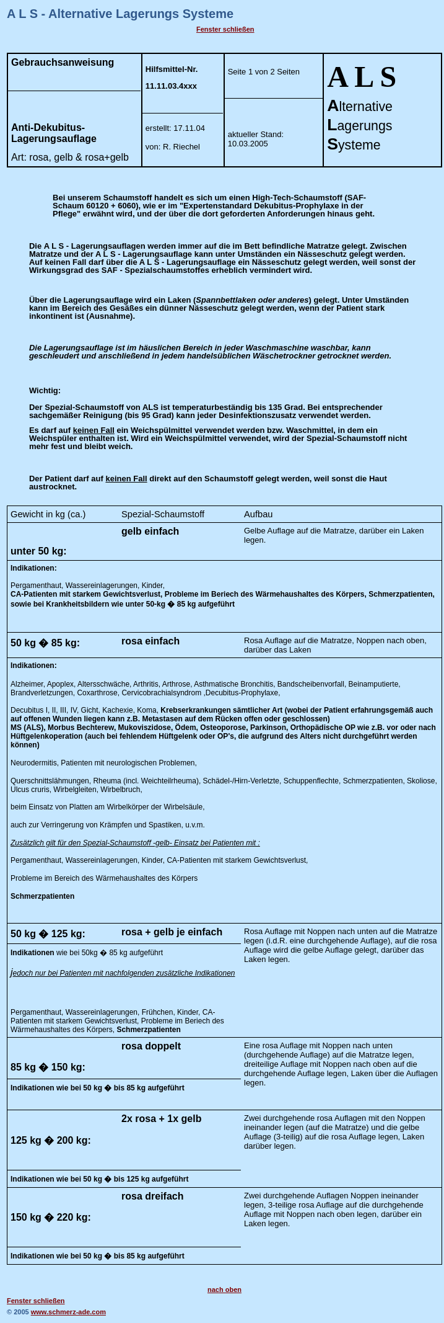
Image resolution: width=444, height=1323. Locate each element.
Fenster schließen (225, 29)
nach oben (224, 1289)
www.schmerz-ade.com (68, 1312)
